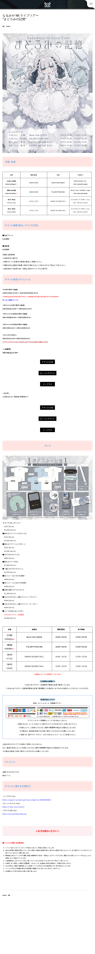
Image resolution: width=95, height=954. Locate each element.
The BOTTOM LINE (58, 192)
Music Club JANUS (58, 183)
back (8, 26)
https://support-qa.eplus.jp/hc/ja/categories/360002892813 (26, 800)
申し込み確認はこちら (10, 300)
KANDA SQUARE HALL (58, 201)
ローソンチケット (47, 373)
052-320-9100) (82, 193)
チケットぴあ (47, 361)
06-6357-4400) (82, 184)
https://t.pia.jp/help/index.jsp (14, 814)
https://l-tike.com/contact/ (13, 807)
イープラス (47, 384)
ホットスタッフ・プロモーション (80, 200)
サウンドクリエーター (80, 181)
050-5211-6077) (82, 203)
